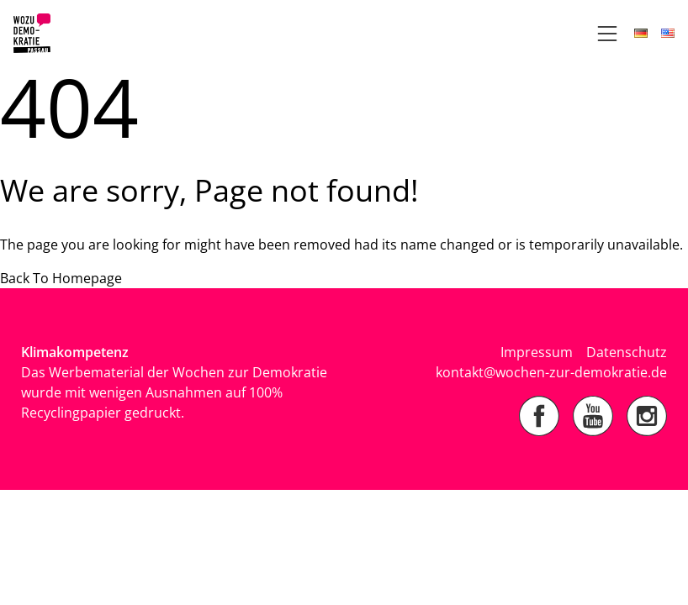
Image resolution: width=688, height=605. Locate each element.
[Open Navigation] (607, 33)
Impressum (536, 352)
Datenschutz (626, 352)
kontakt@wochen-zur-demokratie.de (551, 372)
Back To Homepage (61, 278)
